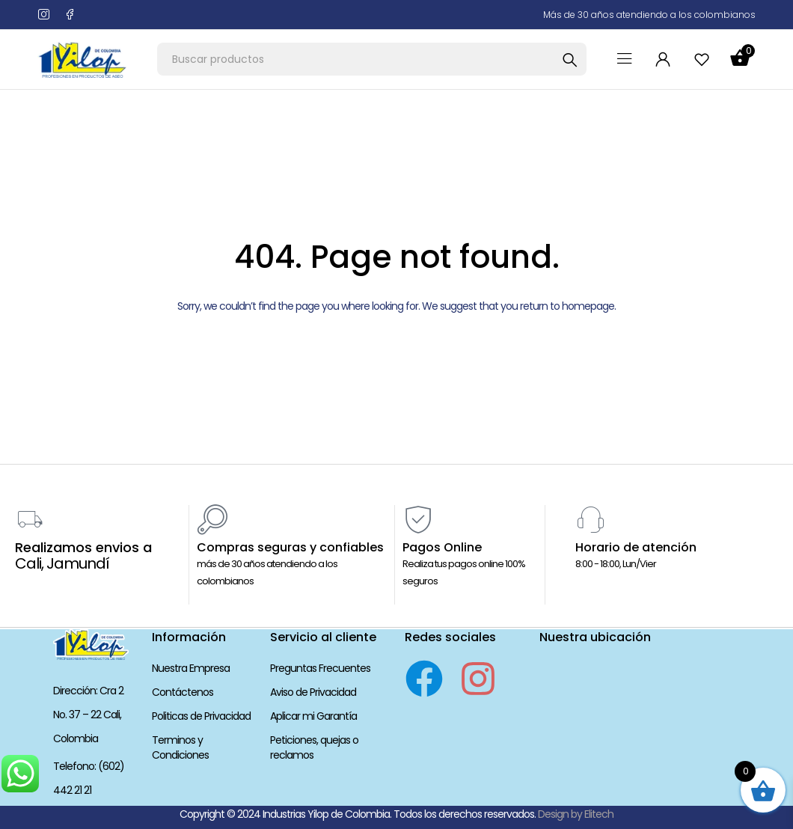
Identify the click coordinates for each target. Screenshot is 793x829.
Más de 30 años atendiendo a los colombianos (649, 14)
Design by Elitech (575, 814)
